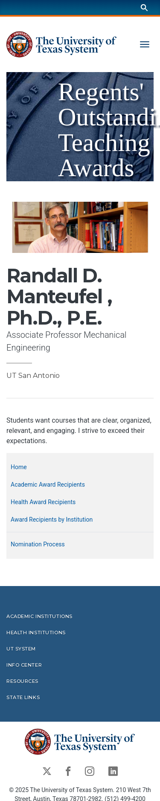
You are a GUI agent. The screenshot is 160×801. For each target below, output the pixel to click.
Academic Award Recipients (48, 484)
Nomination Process (38, 544)
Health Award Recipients (43, 502)
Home (19, 467)
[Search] (144, 7)
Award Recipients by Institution (52, 519)
